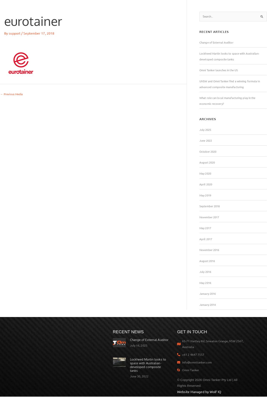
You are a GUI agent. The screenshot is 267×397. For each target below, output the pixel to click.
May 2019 (205, 195)
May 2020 (205, 174)
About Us (163, 7)
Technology (113, 7)
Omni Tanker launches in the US (220, 70)
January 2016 (208, 294)
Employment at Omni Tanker (204, 7)
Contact (243, 7)
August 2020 (207, 163)
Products (84, 7)
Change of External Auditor (217, 43)
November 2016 (210, 250)
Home (61, 7)
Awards (138, 7)
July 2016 (205, 272)
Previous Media (12, 94)
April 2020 (206, 184)
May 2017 (205, 228)
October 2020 (208, 152)
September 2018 (210, 206)
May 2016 (205, 283)
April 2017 (206, 239)
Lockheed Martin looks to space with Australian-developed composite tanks (148, 365)
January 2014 (208, 305)
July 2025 (205, 130)
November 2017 (210, 217)
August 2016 (207, 261)
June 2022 (206, 141)
